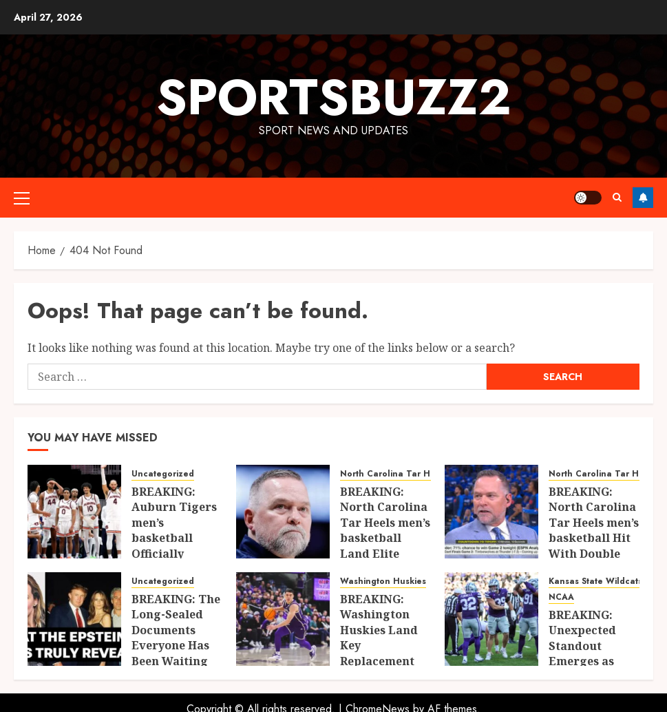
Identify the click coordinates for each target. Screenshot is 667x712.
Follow (643, 197)
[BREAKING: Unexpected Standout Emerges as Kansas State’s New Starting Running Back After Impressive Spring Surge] (491, 619)
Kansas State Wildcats (595, 581)
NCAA (561, 597)
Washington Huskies (383, 581)
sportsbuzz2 (333, 97)
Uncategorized (162, 474)
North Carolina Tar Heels (394, 474)
